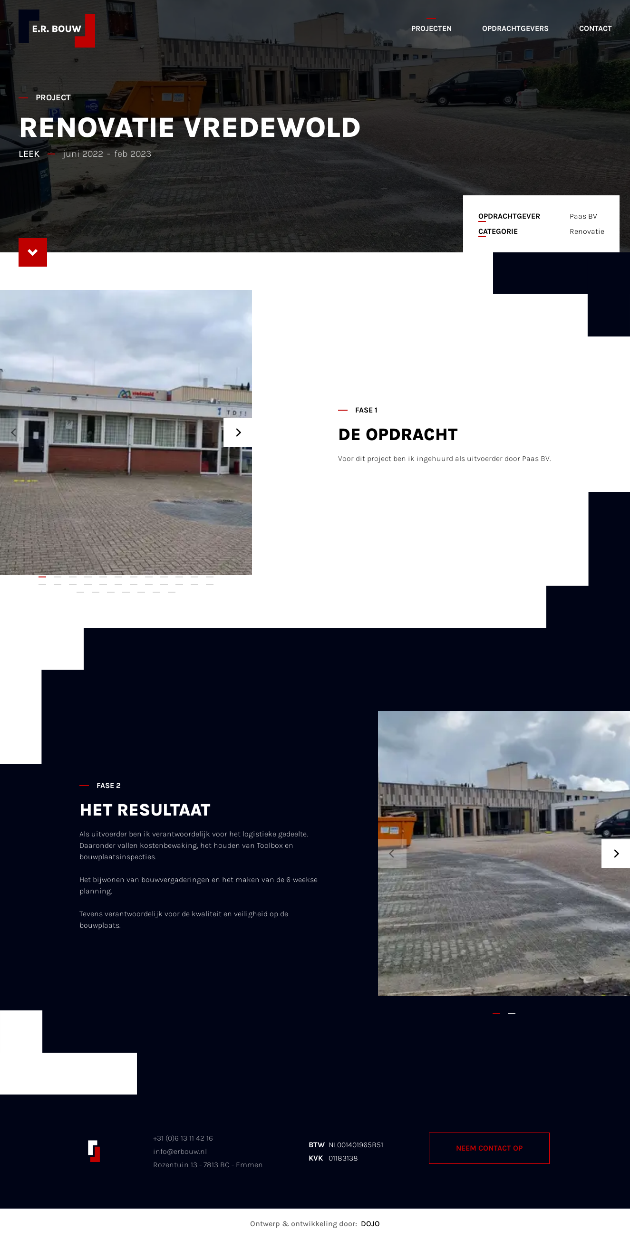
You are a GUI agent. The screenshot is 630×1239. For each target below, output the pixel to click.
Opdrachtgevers (515, 28)
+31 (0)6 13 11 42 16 (183, 1138)
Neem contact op (489, 1148)
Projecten (431, 28)
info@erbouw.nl (180, 1151)
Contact (595, 28)
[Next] (237, 432)
